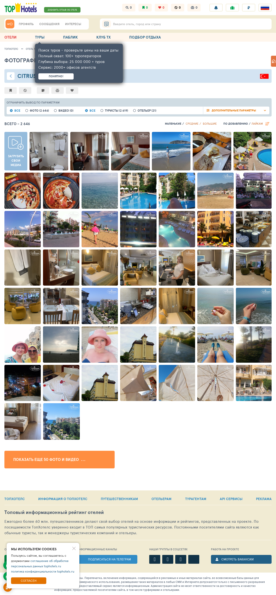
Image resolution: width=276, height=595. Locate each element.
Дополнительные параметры (234, 110)
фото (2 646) (39, 111)
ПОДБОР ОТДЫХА (145, 37)
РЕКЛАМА (264, 499)
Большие (210, 124)
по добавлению (235, 124)
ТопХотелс (11, 48)
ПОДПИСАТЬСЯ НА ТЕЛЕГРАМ (109, 559)
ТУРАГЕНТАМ (195, 499)
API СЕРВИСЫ (231, 499)
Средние (192, 124)
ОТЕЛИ (10, 37)
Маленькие (173, 124)
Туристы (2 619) (116, 111)
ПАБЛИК (70, 37)
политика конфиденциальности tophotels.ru (42, 571)
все (17, 111)
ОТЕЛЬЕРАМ (161, 499)
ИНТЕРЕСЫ (73, 24)
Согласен (29, 580)
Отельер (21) (147, 111)
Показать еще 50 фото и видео (49, 459)
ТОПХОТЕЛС (14, 499)
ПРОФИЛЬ (26, 24)
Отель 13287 (33, 48)
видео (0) (65, 111)
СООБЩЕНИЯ (49, 24)
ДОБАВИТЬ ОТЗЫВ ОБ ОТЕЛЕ (62, 9)
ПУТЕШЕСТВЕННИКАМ (119, 499)
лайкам (257, 124)
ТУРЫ (40, 37)
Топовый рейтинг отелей (54, 512)
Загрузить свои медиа (16, 160)
